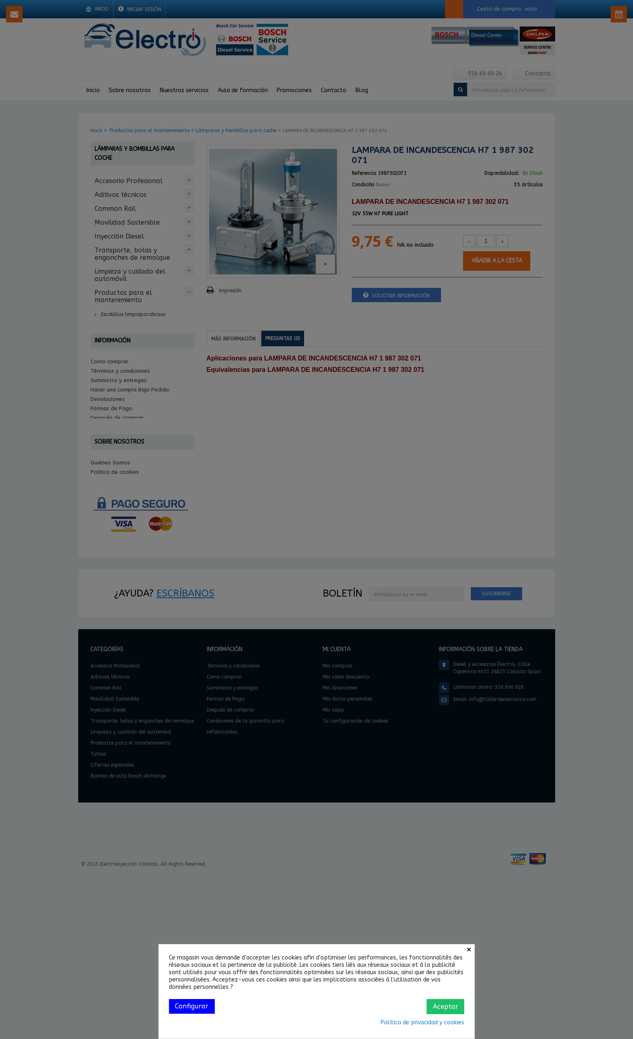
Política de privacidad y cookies (422, 1022)
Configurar (191, 1006)
